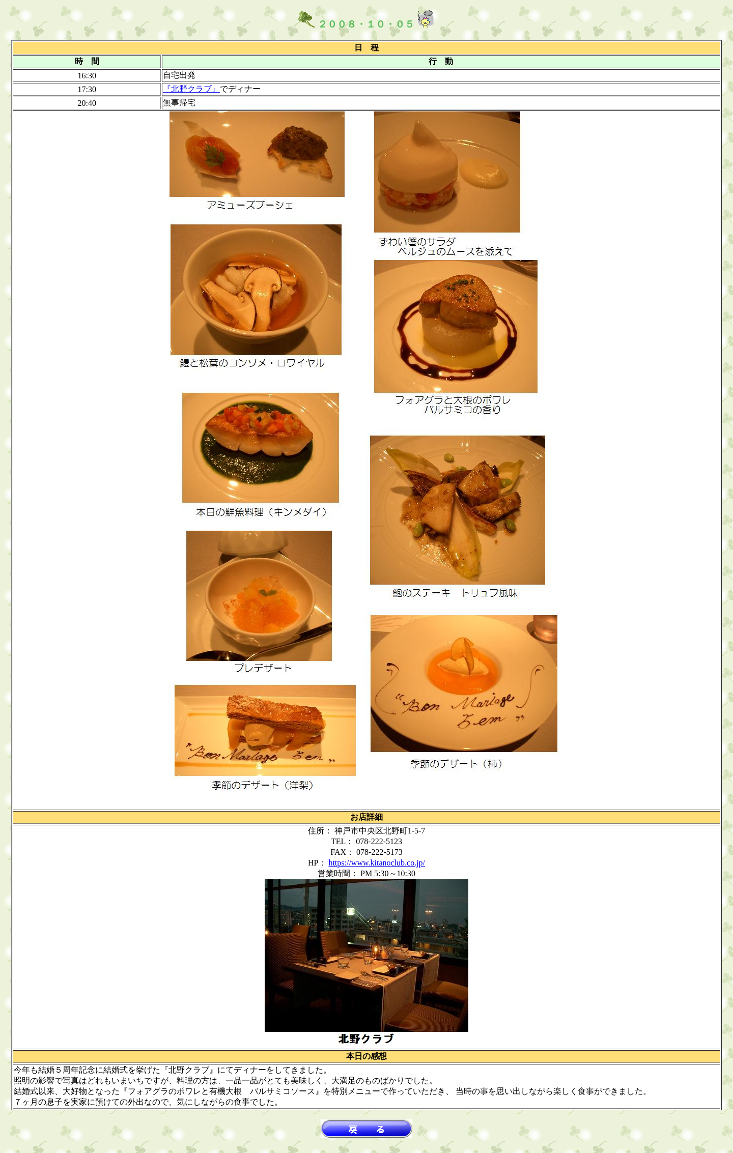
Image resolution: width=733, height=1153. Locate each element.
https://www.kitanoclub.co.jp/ (376, 862)
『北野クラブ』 (191, 88)
